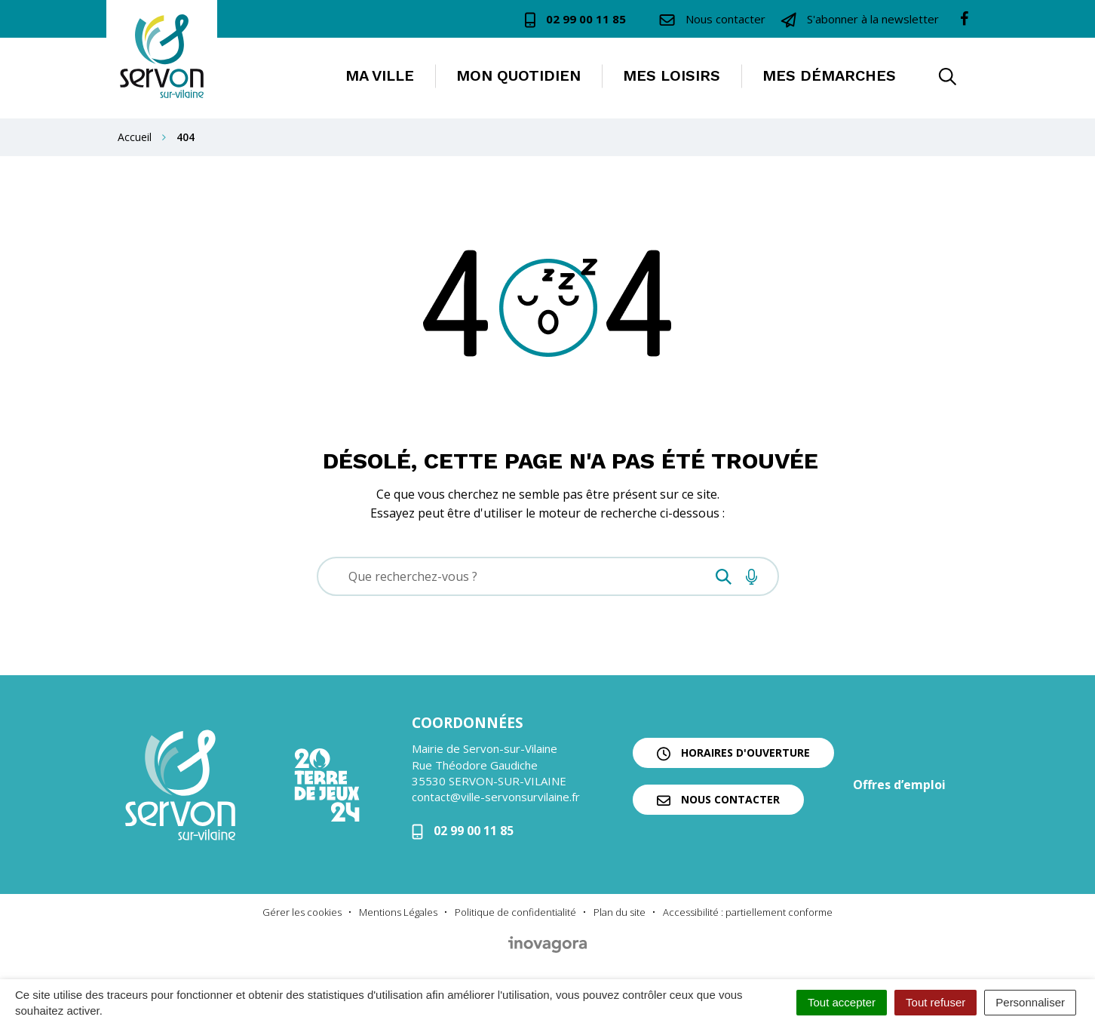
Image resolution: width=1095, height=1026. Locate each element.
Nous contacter (718, 799)
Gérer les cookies (302, 912)
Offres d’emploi (899, 784)
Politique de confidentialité (515, 912)
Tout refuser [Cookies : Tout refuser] (935, 1002)
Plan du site (620, 912)
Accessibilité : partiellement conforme (748, 912)
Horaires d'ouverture (733, 753)
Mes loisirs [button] (671, 75)
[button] (947, 78)
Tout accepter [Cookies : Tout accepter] (842, 1002)
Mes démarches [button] (829, 75)
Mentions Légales (398, 912)
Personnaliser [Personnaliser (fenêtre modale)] (1030, 1002)
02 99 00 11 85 (463, 830)
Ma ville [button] (379, 75)
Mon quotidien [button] (518, 75)
